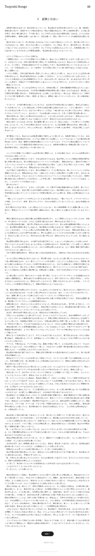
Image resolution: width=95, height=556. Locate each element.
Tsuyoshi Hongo (16, 7)
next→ (47, 534)
